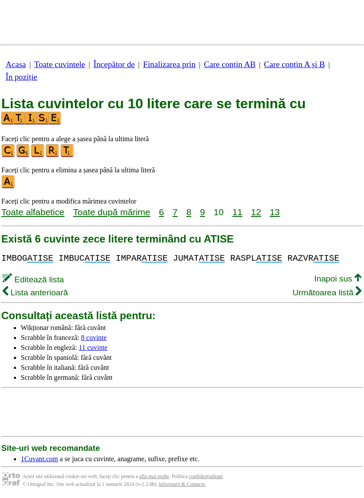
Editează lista (33, 279)
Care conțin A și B (294, 64)
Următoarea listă (326, 292)
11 (237, 212)
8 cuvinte (94, 337)
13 (275, 212)
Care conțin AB (229, 64)
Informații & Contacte (182, 484)
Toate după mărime (111, 212)
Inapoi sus (337, 278)
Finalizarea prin (169, 64)
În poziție (21, 76)
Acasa (16, 64)
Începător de (114, 64)
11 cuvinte (93, 347)
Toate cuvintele (59, 64)
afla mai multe (154, 476)
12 (256, 212)
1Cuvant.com (39, 458)
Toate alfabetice (33, 212)
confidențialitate (206, 476)
